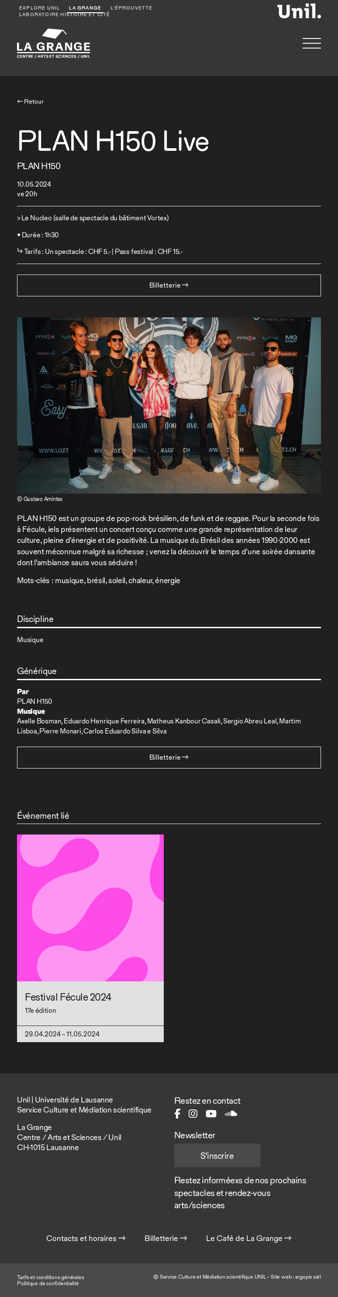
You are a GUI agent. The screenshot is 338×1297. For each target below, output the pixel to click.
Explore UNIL (39, 8)
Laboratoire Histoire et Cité (64, 15)
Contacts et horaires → (86, 1238)
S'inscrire (217, 1156)
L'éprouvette (131, 8)
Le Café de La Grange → (249, 1238)
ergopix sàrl (308, 1276)
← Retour (30, 101)
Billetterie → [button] (169, 285)
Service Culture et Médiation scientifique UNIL (213, 1276)
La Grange (85, 8)
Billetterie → (166, 1238)
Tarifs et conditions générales (50, 1277)
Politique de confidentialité (48, 1283)
